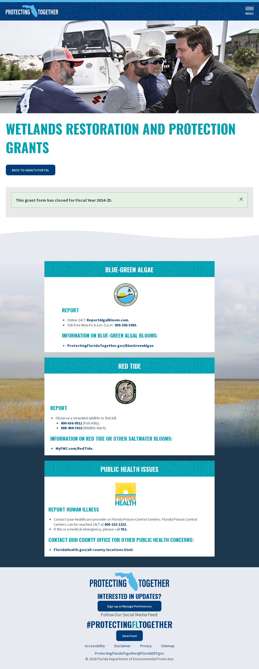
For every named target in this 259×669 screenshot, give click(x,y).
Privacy (146, 645)
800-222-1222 (115, 524)
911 (123, 529)
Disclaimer (122, 645)
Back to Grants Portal (30, 170)
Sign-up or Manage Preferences (129, 606)
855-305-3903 (125, 325)
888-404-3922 (71, 427)
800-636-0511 (71, 423)
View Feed (129, 636)
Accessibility (95, 645)
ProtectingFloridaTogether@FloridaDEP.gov (129, 653)
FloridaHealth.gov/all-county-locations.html (93, 549)
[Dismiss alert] (241, 199)
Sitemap (167, 645)
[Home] (32, 11)
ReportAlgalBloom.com (107, 320)
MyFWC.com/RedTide (74, 448)
